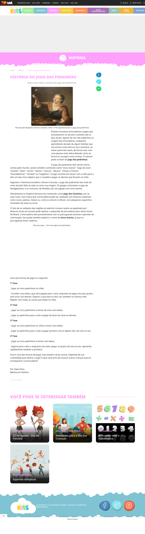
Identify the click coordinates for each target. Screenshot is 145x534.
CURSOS (55, 3)
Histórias (140, 11)
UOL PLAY (64, 3)
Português (66, 11)
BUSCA (124, 3)
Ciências (28, 11)
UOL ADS (74, 3)
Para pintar (126, 11)
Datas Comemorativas (98, 11)
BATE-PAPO (135, 3)
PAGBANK (46, 3)
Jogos (114, 11)
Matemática (80, 11)
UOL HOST (36, 3)
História (53, 11)
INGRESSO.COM (23, 3)
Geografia (40, 11)
